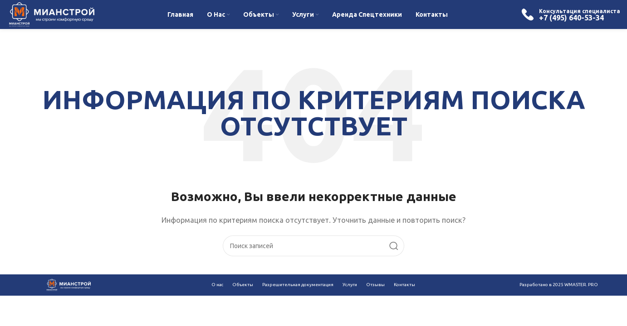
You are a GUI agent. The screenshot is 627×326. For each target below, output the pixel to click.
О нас (217, 284)
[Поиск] (313, 245)
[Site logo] (50, 14)
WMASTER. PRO (581, 284)
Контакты (404, 284)
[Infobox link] (570, 14)
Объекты (242, 284)
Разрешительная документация (297, 284)
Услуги (350, 284)
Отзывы (375, 284)
